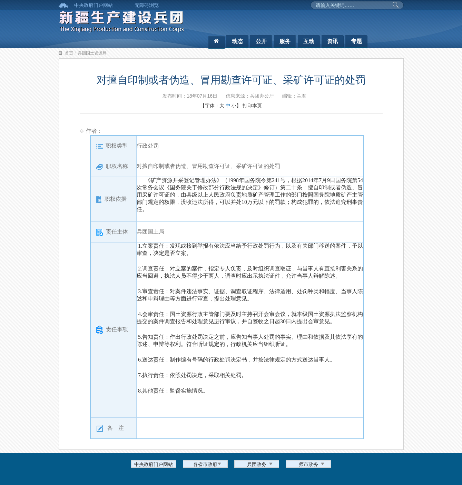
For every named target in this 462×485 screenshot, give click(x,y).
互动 (308, 41)
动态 (237, 41)
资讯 (332, 41)
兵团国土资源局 (92, 53)
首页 (69, 53)
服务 (285, 41)
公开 (261, 41)
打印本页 (252, 105)
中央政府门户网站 (93, 5)
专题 (356, 41)
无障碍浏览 (147, 5)
